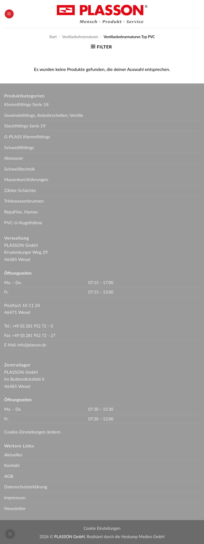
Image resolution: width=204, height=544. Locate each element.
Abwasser (13, 158)
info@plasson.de (32, 345)
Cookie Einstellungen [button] (102, 528)
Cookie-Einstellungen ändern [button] (32, 431)
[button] (9, 14)
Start (53, 37)
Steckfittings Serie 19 (24, 125)
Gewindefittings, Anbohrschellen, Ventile (43, 115)
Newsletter (15, 508)
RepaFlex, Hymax (21, 211)
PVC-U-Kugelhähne (23, 222)
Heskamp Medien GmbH (142, 536)
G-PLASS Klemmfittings (27, 136)
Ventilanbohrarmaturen (80, 37)
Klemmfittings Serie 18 (26, 104)
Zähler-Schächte (20, 190)
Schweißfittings (19, 147)
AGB (8, 476)
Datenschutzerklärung (25, 486)
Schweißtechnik (19, 168)
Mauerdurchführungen (26, 179)
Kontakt (12, 465)
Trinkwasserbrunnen (24, 200)
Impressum (14, 497)
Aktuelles (13, 454)
